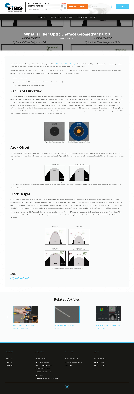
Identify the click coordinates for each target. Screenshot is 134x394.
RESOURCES (69, 17)
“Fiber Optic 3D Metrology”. (66, 64)
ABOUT (93, 17)
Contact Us (122, 6)
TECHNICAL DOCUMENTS (73, 362)
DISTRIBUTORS (99, 362)
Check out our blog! (76, 6)
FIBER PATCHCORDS (42, 362)
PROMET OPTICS (99, 365)
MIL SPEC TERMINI (41, 359)
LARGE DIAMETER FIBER (43, 372)
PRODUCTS (42, 17)
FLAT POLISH (39, 375)
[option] (25, 318)
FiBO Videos (82, 17)
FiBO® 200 (9, 359)
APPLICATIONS (55, 17)
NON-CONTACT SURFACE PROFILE (46, 378)
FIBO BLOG (68, 365)
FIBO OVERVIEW (99, 359)
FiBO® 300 (9, 365)
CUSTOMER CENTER (71, 359)
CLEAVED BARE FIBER (42, 368)
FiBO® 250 (9, 362)
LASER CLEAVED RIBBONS (43, 365)
